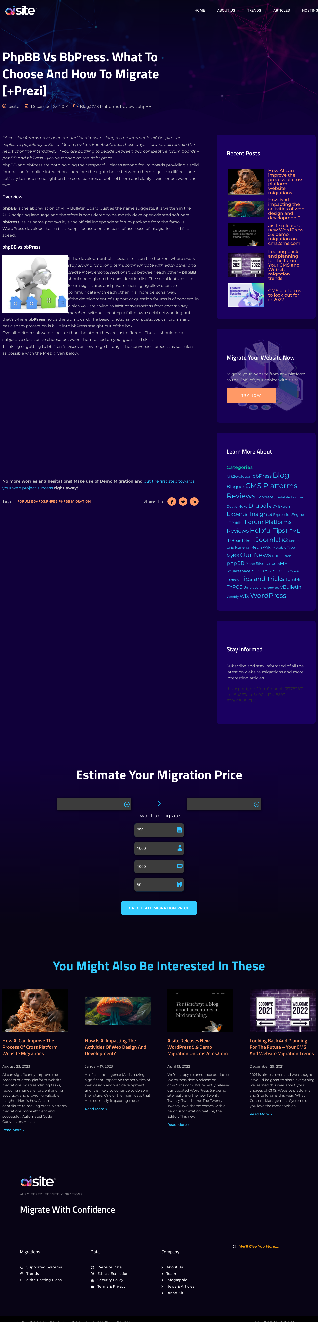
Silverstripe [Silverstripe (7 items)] (266, 563)
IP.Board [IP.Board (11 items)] (235, 540)
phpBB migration (75, 501)
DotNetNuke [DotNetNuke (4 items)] (237, 506)
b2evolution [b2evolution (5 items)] (241, 476)
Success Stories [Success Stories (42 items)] (270, 571)
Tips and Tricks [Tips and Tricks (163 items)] (262, 578)
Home (199, 10)
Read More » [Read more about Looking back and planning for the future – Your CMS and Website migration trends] (261, 1114)
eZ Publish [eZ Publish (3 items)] (235, 523)
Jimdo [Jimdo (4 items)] (249, 541)
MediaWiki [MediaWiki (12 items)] (261, 547)
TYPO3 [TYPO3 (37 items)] (234, 587)
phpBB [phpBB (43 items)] (235, 563)
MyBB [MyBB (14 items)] (233, 555)
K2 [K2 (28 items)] (285, 540)
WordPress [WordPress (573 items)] (268, 596)
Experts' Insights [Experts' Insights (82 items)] (249, 514)
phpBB (52, 501)
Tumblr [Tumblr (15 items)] (293, 579)
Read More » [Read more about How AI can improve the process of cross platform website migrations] (13, 1130)
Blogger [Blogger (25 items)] (235, 486)
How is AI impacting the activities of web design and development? (115, 1047)
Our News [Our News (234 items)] (255, 555)
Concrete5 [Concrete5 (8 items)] (265, 497)
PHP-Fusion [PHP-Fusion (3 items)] (281, 556)
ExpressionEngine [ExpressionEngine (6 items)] (288, 514)
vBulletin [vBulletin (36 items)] (290, 587)
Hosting (310, 10)
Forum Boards (31, 501)
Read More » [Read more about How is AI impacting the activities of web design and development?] (96, 1109)
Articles (281, 10)
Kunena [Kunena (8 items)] (242, 547)
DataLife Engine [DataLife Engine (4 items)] (289, 497)
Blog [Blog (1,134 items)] (281, 475)
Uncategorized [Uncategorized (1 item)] (269, 587)
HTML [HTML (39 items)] (293, 531)
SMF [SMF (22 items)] (282, 563)
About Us (225, 10)
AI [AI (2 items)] (228, 476)
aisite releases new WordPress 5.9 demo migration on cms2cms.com (197, 1047)
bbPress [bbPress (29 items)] (262, 476)
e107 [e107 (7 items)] (273, 506)
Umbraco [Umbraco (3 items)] (250, 587)
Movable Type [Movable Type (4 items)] (284, 547)
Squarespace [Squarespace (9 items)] (238, 571)
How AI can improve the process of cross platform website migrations (30, 1047)
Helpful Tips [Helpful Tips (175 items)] (267, 530)
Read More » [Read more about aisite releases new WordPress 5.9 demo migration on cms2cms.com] (178, 1125)
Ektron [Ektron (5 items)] (284, 506)
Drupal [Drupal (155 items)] (258, 505)
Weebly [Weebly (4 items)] (233, 597)
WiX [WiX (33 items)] (244, 596)
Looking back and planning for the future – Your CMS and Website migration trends (282, 1047)
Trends (254, 10)
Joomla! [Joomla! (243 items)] (268, 539)
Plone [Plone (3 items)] (250, 564)
